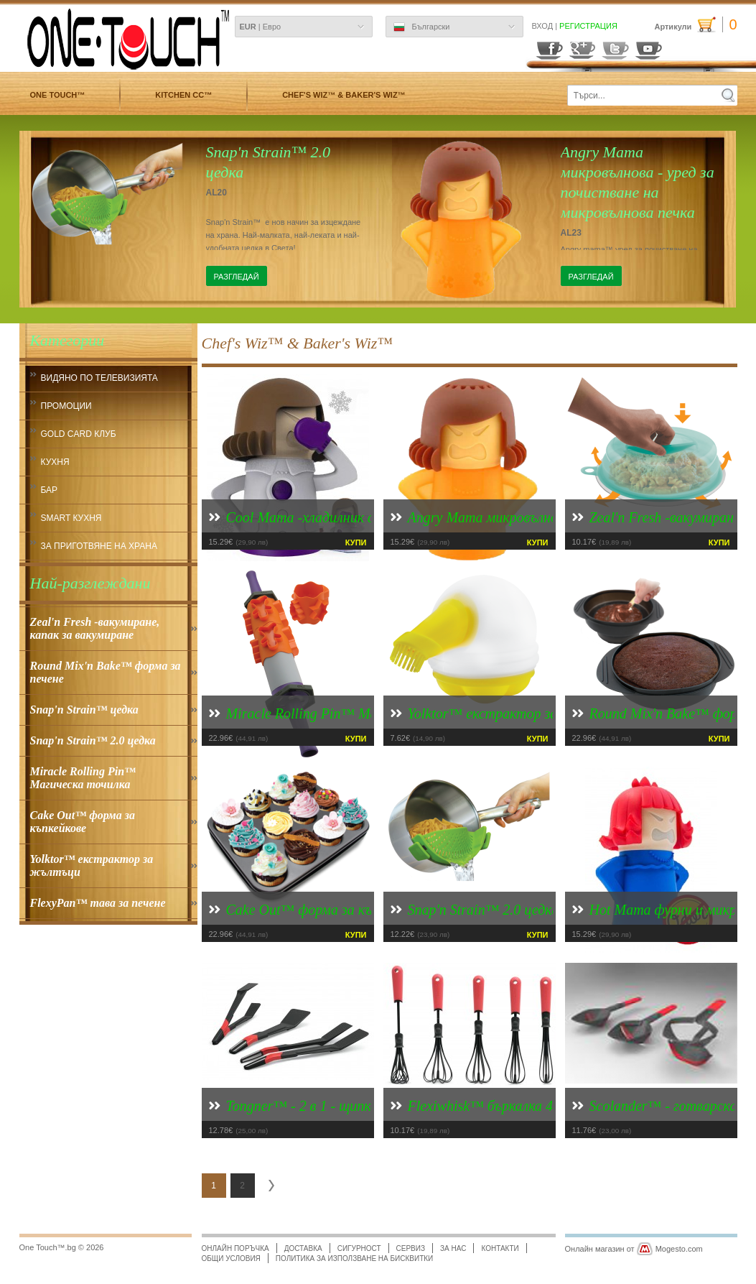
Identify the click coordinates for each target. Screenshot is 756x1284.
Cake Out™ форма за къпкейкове (83, 821)
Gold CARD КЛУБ (78, 434)
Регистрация (588, 26)
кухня (55, 462)
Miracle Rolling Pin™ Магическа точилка (83, 777)
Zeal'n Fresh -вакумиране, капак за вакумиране (95, 628)
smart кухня (71, 518)
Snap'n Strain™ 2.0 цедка (93, 740)
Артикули (695, 24)
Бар (49, 490)
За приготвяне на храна (99, 546)
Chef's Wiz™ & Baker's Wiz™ (343, 95)
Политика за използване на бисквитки (354, 1258)
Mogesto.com (679, 1248)
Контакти (499, 1248)
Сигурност (359, 1248)
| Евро (260, 26)
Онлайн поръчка (235, 1248)
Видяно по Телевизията (99, 378)
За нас (453, 1248)
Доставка (303, 1248)
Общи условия (231, 1258)
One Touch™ (57, 95)
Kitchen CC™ (183, 95)
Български (421, 27)
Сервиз (410, 1248)
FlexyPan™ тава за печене (98, 903)
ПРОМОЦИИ (66, 406)
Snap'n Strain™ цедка (84, 709)
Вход (543, 26)
